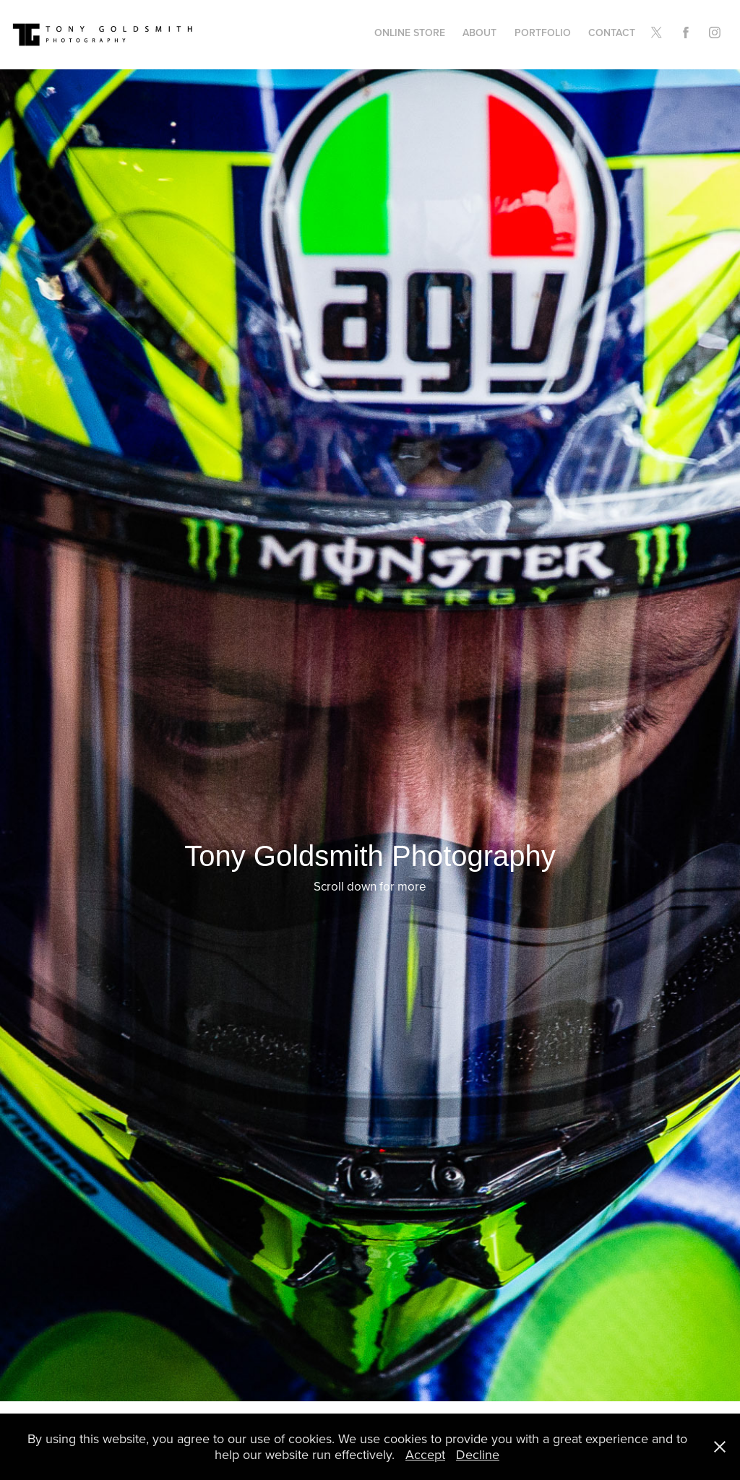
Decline (477, 1454)
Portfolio (543, 32)
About (479, 32)
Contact (611, 32)
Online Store (409, 32)
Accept (425, 1454)
